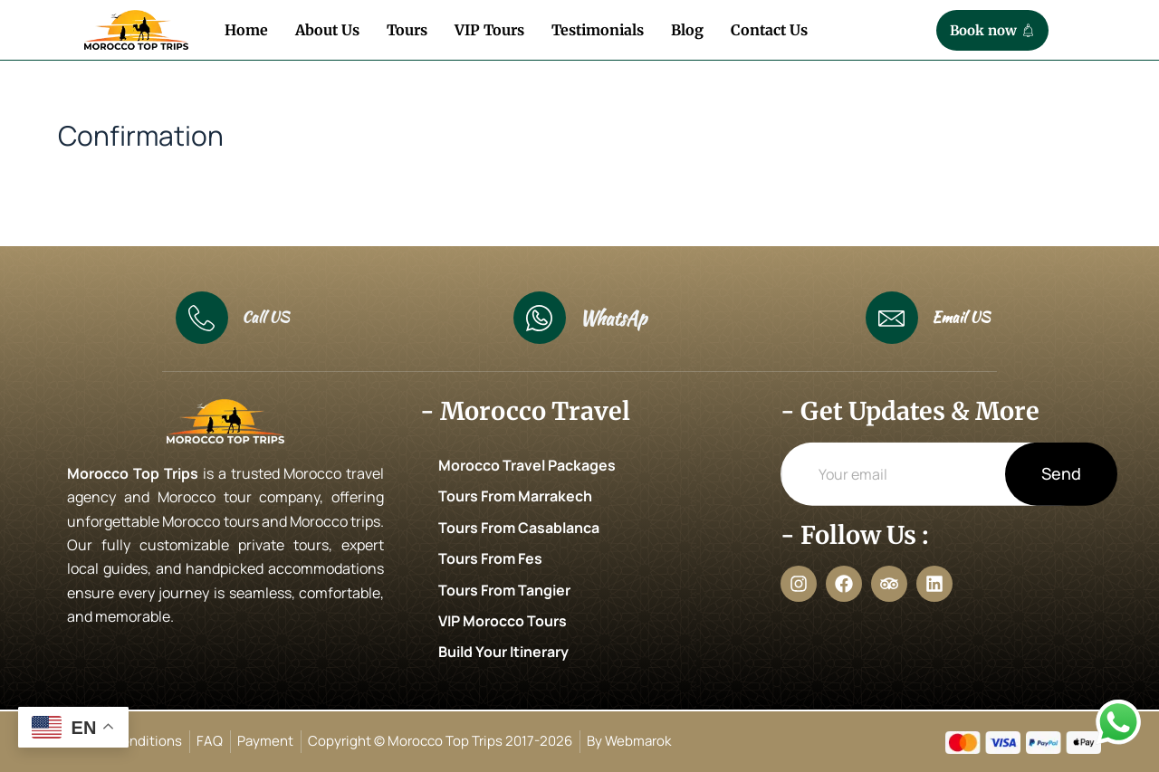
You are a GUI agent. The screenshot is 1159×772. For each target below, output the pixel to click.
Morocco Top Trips (132, 473)
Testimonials (597, 30)
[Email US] (892, 317)
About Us (327, 30)
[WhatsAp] (539, 317)
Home (246, 30)
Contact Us (769, 30)
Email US (961, 317)
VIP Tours (489, 30)
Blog (687, 30)
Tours (407, 30)
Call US (265, 317)
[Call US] (202, 317)
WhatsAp (613, 318)
